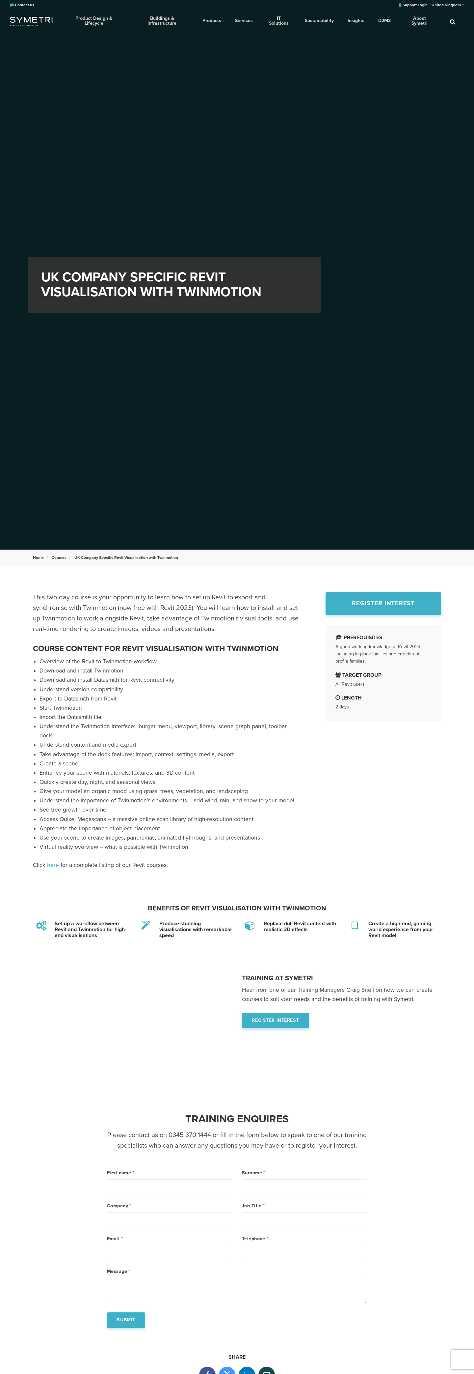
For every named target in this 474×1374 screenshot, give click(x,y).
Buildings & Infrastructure (163, 21)
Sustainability (318, 21)
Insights (355, 21)
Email (115, 1240)
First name (120, 1173)
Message (118, 1274)
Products (212, 21)
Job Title (253, 1206)
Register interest (383, 603)
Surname (253, 1173)
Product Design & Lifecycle (94, 21)
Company (119, 1206)
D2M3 (383, 21)
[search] (452, 21)
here (53, 865)
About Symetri (417, 21)
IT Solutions (278, 21)
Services (244, 21)
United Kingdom (448, 5)
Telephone (255, 1240)
